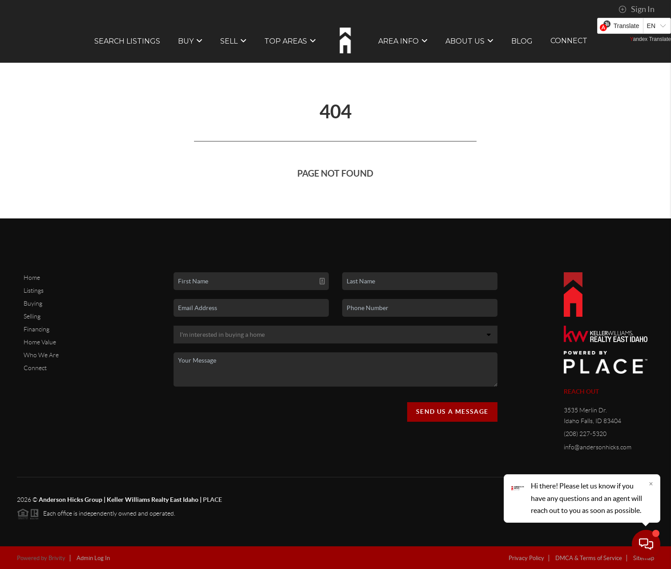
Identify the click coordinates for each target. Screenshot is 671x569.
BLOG (522, 41)
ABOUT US (469, 41)
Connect (35, 367)
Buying (33, 303)
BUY (190, 41)
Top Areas (290, 41)
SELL (233, 41)
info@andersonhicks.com (597, 447)
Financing (36, 329)
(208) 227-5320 (585, 433)
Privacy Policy (526, 558)
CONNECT (568, 40)
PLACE (212, 499)
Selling (32, 316)
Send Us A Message (452, 411)
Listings (34, 290)
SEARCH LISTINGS (127, 41)
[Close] (651, 483)
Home (32, 277)
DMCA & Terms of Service (588, 558)
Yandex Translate (650, 39)
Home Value (40, 342)
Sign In (636, 9)
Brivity (57, 558)
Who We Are (41, 355)
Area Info (403, 41)
